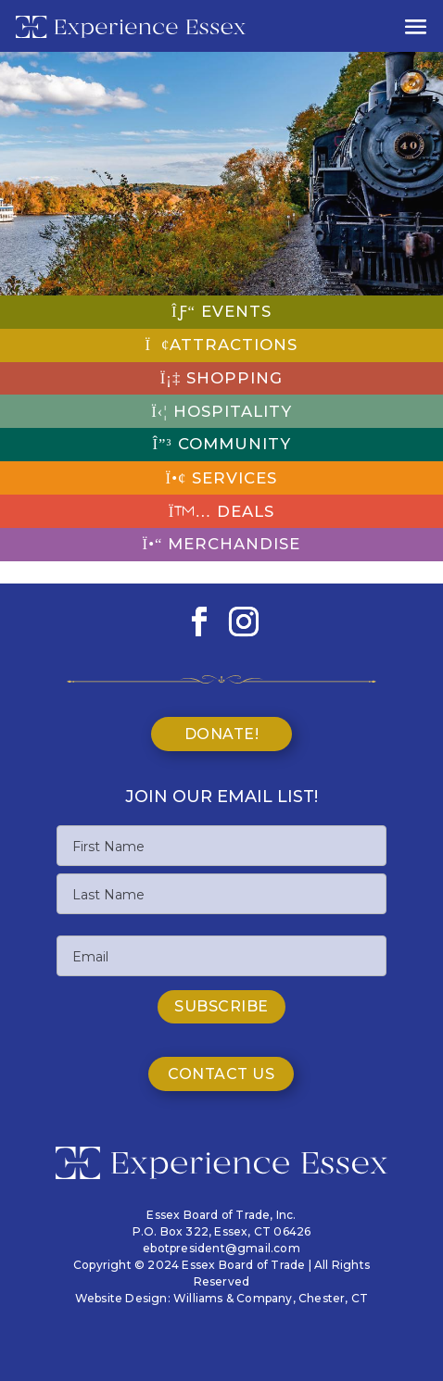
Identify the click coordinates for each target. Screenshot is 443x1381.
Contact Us (221, 1074)
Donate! (221, 734)
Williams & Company (233, 1298)
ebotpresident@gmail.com (221, 1248)
